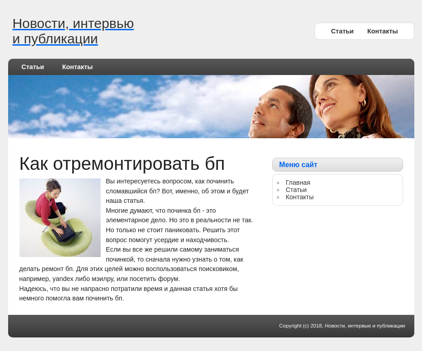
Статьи (342, 31)
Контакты (382, 31)
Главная (298, 182)
